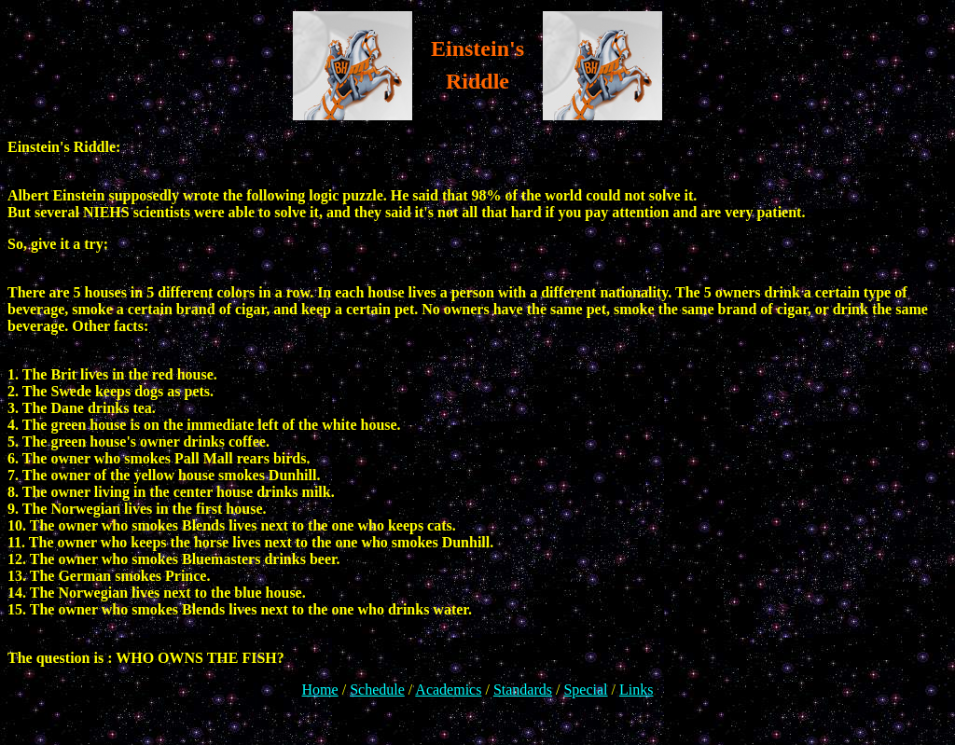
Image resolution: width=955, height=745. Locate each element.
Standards (522, 689)
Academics (448, 689)
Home (320, 689)
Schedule (377, 689)
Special (585, 689)
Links (636, 689)
